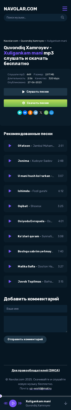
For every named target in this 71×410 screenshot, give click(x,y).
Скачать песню (35, 103)
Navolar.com (11, 40)
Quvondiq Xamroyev (32, 40)
